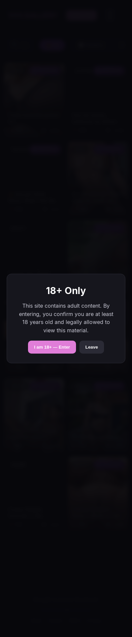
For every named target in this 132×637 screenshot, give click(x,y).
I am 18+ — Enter (52, 347)
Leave (91, 347)
